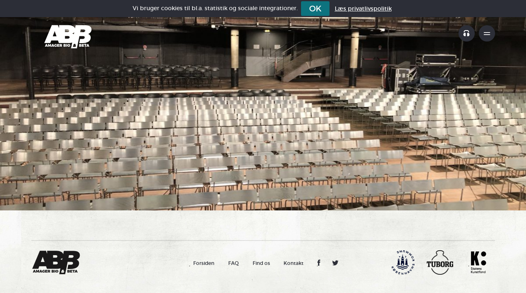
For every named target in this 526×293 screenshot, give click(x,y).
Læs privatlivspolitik (363, 8)
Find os (261, 263)
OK (315, 8)
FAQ (233, 263)
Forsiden (203, 263)
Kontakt (293, 263)
